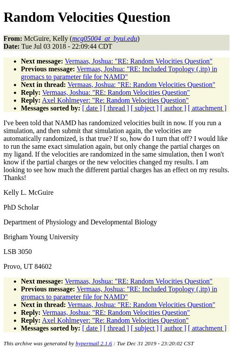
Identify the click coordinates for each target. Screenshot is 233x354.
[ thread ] (116, 108)
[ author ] (173, 108)
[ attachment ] (207, 108)
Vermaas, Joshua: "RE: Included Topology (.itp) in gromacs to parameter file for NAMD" (119, 72)
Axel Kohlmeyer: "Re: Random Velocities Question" (115, 100)
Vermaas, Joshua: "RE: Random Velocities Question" (139, 61)
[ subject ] (145, 108)
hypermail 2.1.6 (94, 343)
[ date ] (92, 108)
